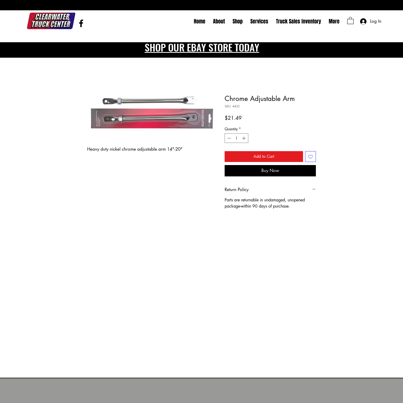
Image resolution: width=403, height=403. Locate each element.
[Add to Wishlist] (310, 156)
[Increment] (244, 138)
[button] (350, 20)
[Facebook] (81, 23)
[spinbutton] (236, 138)
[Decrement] (228, 138)
